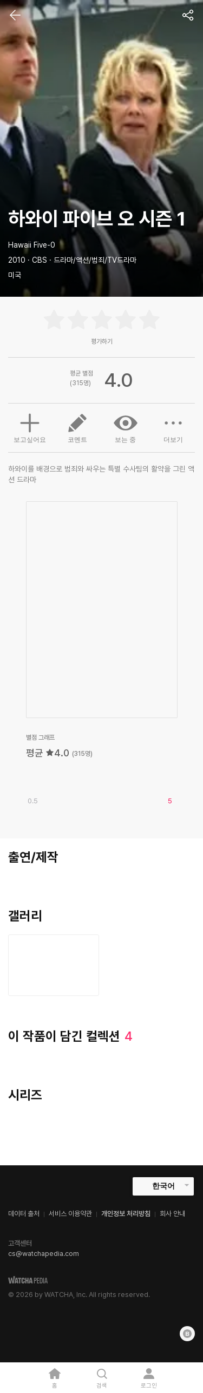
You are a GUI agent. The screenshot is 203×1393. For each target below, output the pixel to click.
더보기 (173, 427)
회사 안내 (172, 1214)
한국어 (163, 1186)
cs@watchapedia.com (43, 1253)
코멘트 (77, 427)
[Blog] (187, 1333)
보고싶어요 (30, 426)
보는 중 (126, 427)
